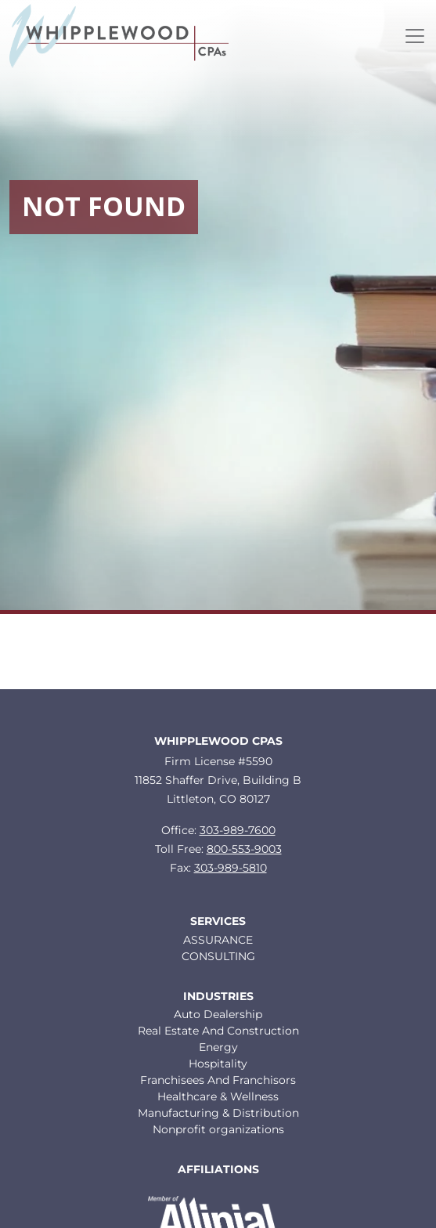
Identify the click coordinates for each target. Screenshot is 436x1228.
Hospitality (218, 1063)
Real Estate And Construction (218, 1031)
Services (218, 921)
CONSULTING (218, 956)
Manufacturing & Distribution (218, 1113)
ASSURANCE (218, 940)
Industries (218, 996)
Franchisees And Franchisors (218, 1080)
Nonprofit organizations (218, 1129)
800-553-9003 (244, 849)
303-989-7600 (238, 830)
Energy (218, 1047)
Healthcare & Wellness (218, 1096)
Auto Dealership (218, 1014)
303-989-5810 (230, 868)
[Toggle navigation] (415, 36)
